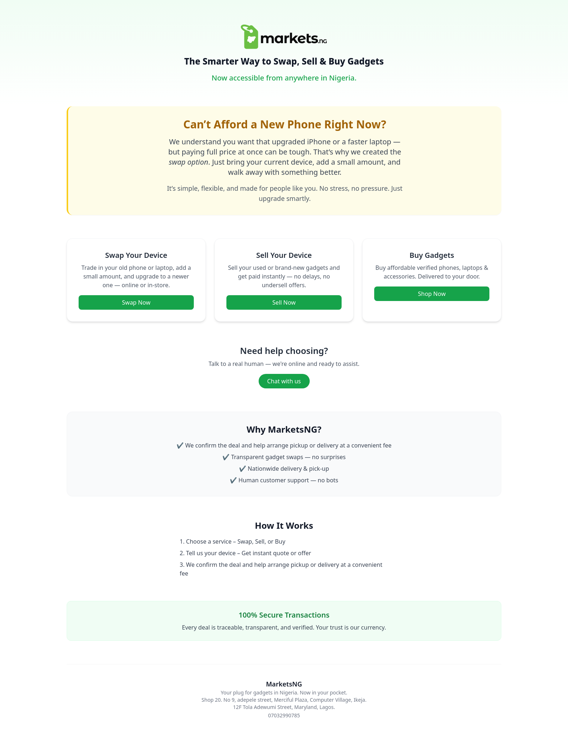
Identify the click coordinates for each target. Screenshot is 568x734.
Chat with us (284, 381)
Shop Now (432, 294)
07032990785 (284, 715)
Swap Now (136, 302)
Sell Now (284, 302)
